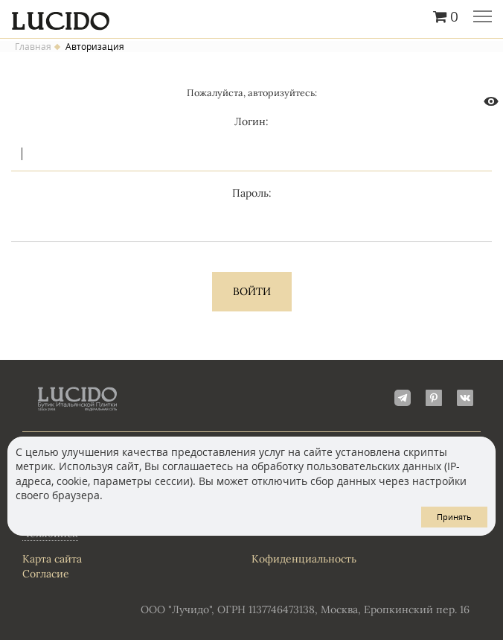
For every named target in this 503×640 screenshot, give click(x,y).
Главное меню (482, 17)
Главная (33, 47)
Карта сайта (52, 558)
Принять (454, 516)
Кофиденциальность (304, 558)
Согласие (45, 573)
